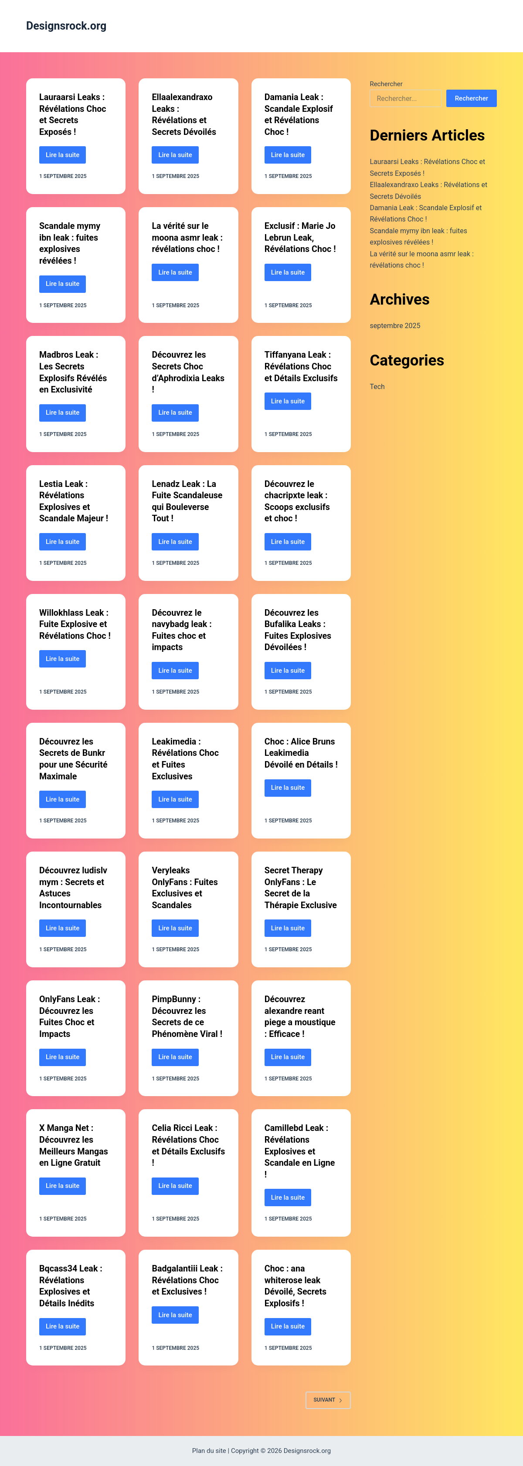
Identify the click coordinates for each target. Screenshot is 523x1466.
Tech (377, 386)
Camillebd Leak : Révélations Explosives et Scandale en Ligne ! (300, 1153)
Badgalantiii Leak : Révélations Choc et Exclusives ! (188, 1281)
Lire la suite (66, 156)
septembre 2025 (395, 326)
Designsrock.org (66, 26)
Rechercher (386, 84)
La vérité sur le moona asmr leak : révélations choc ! (188, 236)
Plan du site (209, 1451)
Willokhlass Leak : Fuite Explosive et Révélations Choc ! (75, 619)
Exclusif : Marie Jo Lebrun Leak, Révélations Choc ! (301, 236)
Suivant (328, 1401)
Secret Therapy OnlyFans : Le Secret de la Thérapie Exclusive (294, 887)
